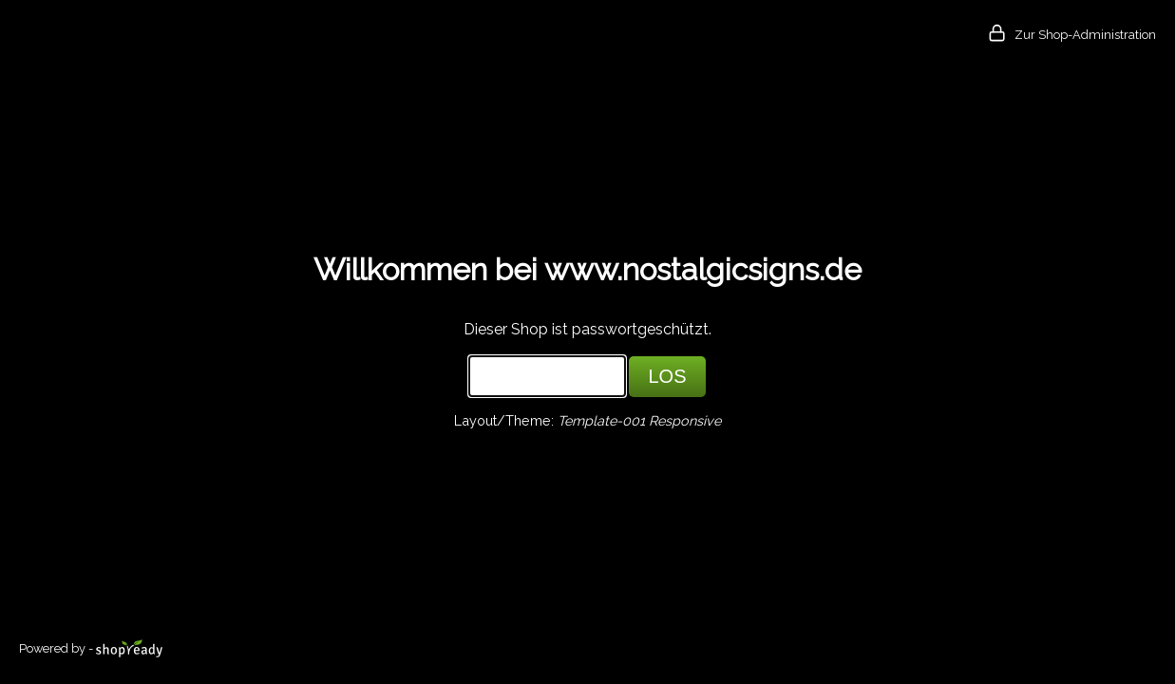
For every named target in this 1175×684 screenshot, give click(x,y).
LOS (667, 376)
